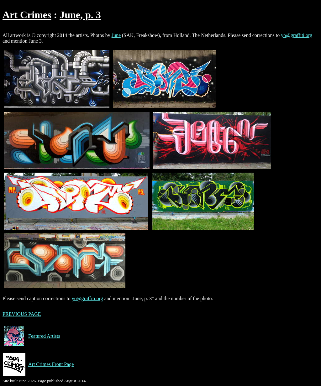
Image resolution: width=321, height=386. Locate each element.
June (116, 35)
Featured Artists (31, 336)
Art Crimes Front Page (38, 364)
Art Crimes (27, 14)
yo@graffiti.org (296, 35)
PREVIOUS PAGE (22, 314)
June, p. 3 (80, 14)
